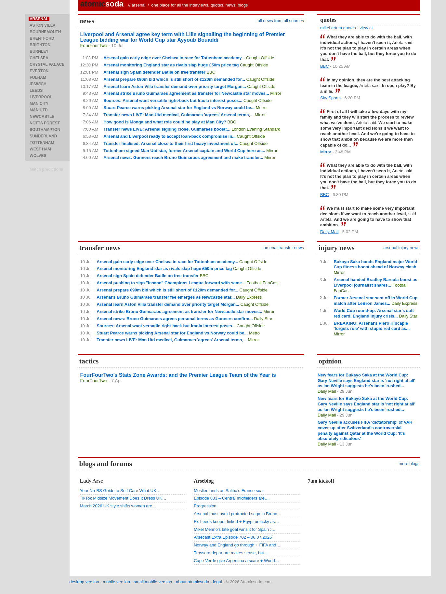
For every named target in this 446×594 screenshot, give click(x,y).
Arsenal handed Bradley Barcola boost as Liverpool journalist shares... (375, 282)
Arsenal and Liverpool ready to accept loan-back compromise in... (169, 136)
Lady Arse (91, 481)
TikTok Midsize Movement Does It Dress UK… (123, 498)
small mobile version (153, 581)
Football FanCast (262, 282)
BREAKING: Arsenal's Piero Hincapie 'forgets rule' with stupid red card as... (372, 326)
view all (367, 27)
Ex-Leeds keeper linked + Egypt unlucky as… (236, 521)
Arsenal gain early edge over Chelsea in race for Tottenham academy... (174, 57)
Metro (261, 107)
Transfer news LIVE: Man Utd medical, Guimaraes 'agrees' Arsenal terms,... (178, 114)
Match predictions (46, 169)
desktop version (84, 581)
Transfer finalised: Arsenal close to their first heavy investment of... (170, 143)
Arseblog (204, 481)
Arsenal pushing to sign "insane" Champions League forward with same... (171, 282)
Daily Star (263, 318)
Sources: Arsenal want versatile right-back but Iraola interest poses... (172, 100)
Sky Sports (330, 97)
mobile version (116, 581)
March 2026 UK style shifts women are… (118, 505)
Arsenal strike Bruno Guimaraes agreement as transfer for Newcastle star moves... (186, 93)
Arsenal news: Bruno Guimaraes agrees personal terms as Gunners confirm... (175, 318)
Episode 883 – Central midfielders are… (231, 498)
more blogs (409, 463)
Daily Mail (329, 231)
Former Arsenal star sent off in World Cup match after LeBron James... (375, 300)
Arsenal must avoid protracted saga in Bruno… (238, 513)
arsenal (139, 5)
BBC (210, 72)
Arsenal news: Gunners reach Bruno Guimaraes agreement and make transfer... (183, 157)
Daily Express (249, 297)
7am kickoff (321, 481)
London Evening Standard (255, 129)
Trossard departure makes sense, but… (231, 552)
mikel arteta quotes (338, 27)
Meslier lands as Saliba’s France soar (229, 490)
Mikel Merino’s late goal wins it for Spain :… (234, 529)
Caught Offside (260, 57)
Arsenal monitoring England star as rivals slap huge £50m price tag (171, 65)
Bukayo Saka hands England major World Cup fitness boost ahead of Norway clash (375, 264)
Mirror (275, 93)
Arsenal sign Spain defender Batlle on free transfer (154, 72)
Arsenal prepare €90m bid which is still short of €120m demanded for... (174, 79)
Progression (205, 505)
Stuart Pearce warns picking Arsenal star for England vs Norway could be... (179, 107)
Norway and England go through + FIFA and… (237, 545)
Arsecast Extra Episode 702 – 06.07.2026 (233, 537)
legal (217, 581)
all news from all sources (281, 20)
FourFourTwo (93, 45)
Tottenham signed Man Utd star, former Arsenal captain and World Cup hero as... (184, 150)
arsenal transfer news (284, 247)
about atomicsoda (192, 581)
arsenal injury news (401, 247)
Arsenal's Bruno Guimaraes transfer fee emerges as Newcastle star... (166, 297)
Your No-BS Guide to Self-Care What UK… (120, 490)
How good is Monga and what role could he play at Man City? (164, 122)
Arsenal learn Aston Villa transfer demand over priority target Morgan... (174, 86)
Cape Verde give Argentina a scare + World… (236, 560)
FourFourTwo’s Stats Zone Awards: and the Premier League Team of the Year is (178, 375)
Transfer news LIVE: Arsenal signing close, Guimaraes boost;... (166, 129)
